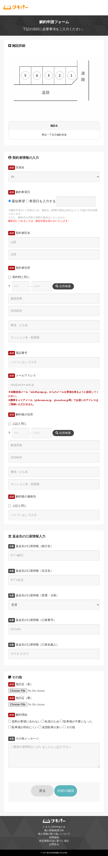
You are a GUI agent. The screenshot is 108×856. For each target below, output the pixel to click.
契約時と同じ (19, 277)
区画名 (16, 168)
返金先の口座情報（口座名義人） (33, 645)
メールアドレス (22, 376)
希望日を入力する (41, 201)
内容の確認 (65, 790)
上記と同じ (17, 423)
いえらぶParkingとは (54, 826)
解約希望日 (19, 192)
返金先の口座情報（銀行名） (30, 546)
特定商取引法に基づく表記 (54, 840)
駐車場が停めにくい (23, 727)
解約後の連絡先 (22, 497)
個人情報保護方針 (54, 830)
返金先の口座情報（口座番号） (32, 620)
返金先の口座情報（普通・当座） (33, 595)
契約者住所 (19, 268)
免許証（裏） (20, 698)
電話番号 (17, 353)
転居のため (50, 721)
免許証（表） (20, 684)
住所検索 (63, 286)
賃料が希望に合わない (24, 721)
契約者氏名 (19, 233)
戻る (42, 790)
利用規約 (54, 837)
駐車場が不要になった (76, 721)
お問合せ (54, 844)
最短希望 (16, 201)
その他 (69, 727)
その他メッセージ (23, 739)
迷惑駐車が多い (50, 727)
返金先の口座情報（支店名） (30, 571)
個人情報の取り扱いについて (54, 833)
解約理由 (17, 715)
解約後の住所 (20, 415)
